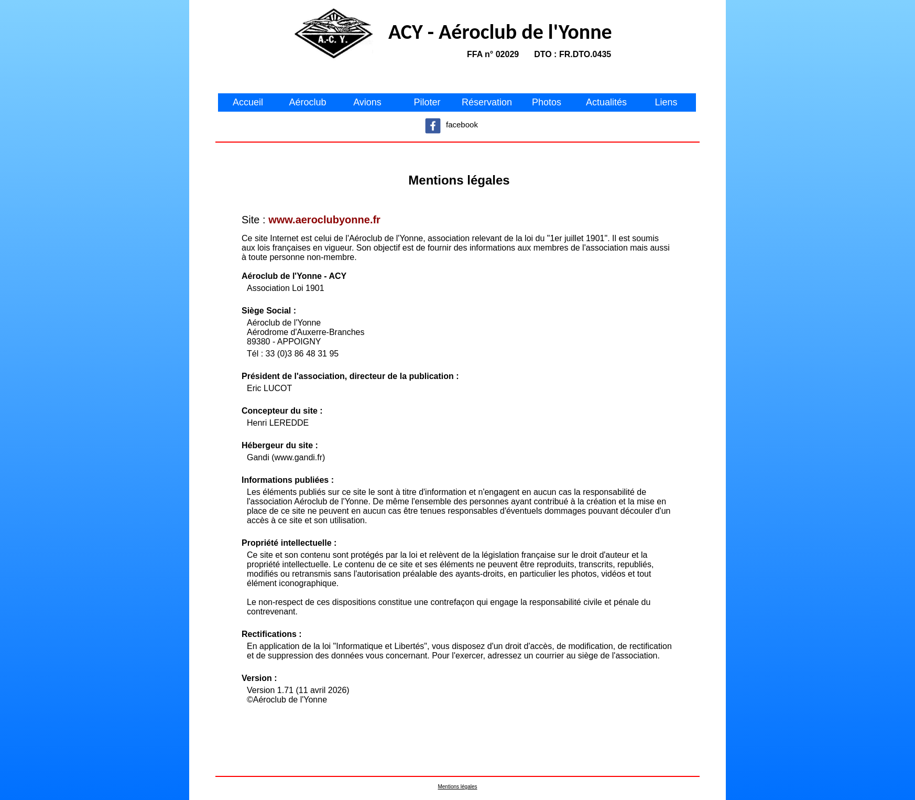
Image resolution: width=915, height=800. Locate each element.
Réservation (487, 102)
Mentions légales (457, 787)
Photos (546, 102)
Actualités (606, 102)
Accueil (248, 102)
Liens (666, 102)
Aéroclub (307, 102)
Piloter (426, 102)
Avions (367, 102)
